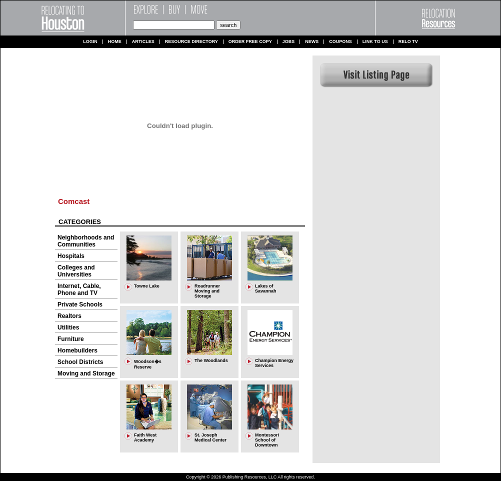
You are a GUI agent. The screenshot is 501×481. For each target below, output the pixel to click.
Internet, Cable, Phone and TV (79, 289)
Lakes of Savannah (265, 289)
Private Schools (80, 304)
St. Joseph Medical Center (210, 437)
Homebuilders (78, 350)
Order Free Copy (250, 42)
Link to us (375, 42)
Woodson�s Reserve (148, 364)
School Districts (80, 362)
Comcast (74, 201)
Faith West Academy (145, 437)
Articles (143, 42)
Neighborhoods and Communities (86, 241)
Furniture (71, 339)
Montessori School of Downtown (267, 440)
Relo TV (408, 42)
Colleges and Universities (76, 271)
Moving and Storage (86, 373)
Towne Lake (147, 286)
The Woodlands (211, 360)
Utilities (68, 327)
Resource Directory (191, 42)
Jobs (288, 42)
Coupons (340, 42)
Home (115, 42)
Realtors (70, 316)
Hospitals (71, 256)
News (311, 42)
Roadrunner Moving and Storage (207, 291)
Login (90, 42)
